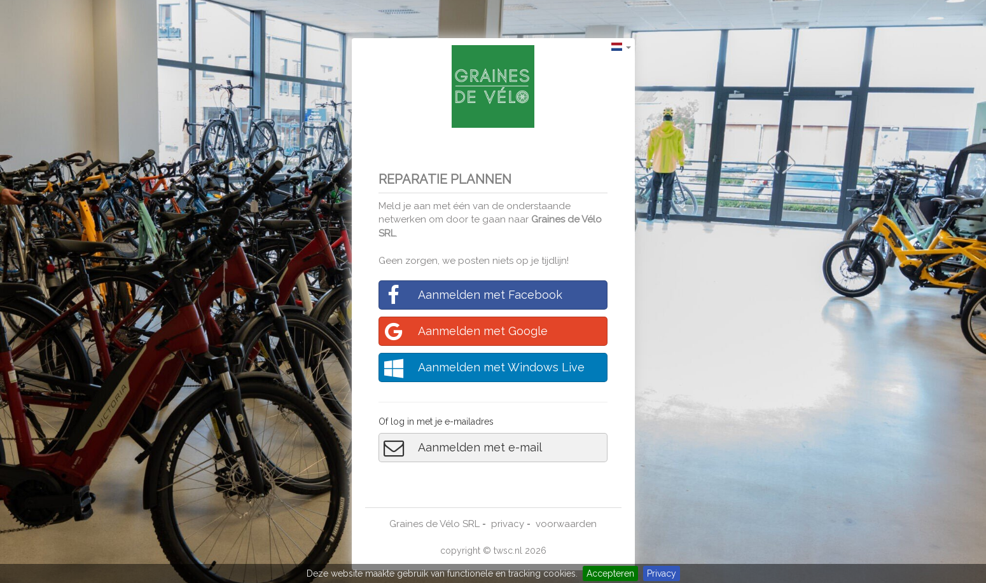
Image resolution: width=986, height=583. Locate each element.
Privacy (661, 573)
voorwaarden (566, 524)
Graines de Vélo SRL (434, 524)
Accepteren (610, 573)
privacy (507, 524)
